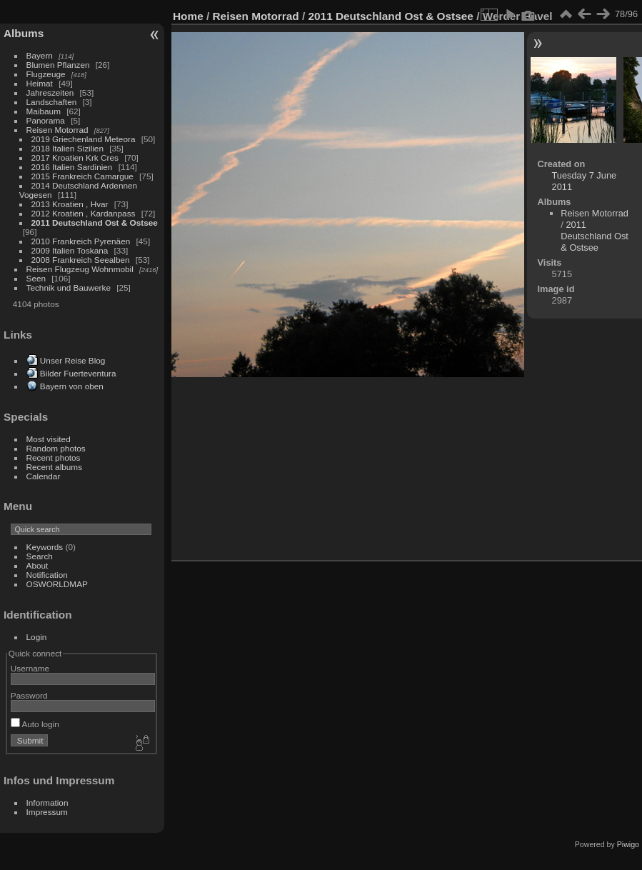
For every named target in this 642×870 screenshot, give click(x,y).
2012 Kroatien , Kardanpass (83, 213)
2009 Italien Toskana (70, 250)
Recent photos (53, 457)
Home (188, 16)
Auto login (35, 724)
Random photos (56, 448)
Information (47, 802)
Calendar (43, 476)
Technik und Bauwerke (68, 287)
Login (36, 636)
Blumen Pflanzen (58, 64)
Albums (24, 33)
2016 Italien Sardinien (72, 166)
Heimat (39, 83)
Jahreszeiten (50, 92)
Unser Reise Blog (73, 360)
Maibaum (43, 111)
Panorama (45, 120)
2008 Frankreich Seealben (80, 259)
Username (30, 668)
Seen (36, 278)
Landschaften (51, 101)
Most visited (48, 439)
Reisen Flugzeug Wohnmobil (80, 269)
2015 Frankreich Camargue (82, 176)
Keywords (45, 546)
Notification (47, 574)
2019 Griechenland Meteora (83, 139)
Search (39, 556)
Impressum (47, 811)
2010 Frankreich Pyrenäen (81, 241)
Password (29, 695)
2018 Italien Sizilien (67, 148)
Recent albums (54, 466)
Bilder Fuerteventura (78, 373)
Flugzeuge (46, 74)
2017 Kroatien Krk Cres (75, 157)
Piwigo (628, 844)
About (37, 565)
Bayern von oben (72, 386)
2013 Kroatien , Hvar (70, 204)
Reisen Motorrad (57, 129)
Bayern (39, 55)
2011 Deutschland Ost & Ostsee (94, 222)
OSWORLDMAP (57, 584)
